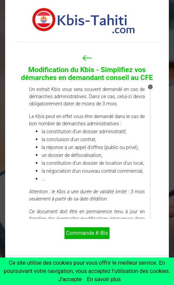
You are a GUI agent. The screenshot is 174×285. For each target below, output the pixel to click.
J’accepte (70, 279)
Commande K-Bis (87, 233)
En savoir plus (104, 279)
